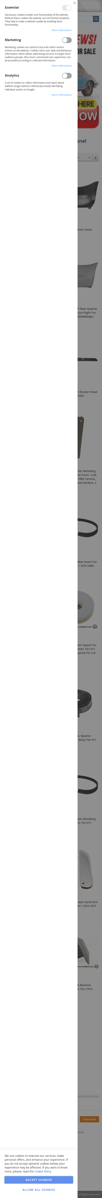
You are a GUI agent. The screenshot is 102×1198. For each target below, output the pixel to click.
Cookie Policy (43, 1171)
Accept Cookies (39, 1180)
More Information (62, 30)
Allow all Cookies (38, 1190)
